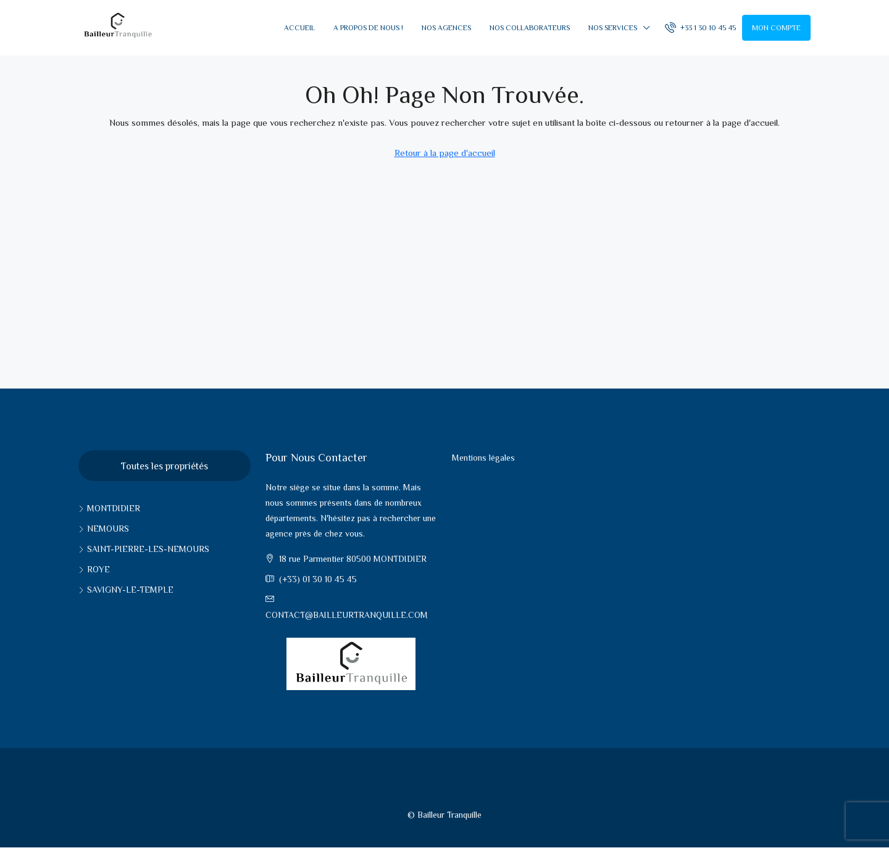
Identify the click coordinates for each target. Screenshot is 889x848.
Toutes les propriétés (164, 466)
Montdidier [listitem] (109, 508)
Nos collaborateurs (530, 27)
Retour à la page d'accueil (444, 152)
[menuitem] (700, 27)
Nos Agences (446, 27)
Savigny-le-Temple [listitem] (125, 590)
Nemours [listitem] (103, 528)
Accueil (299, 27)
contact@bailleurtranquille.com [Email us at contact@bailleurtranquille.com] (346, 615)
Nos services (612, 27)
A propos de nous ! (368, 27)
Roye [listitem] (94, 569)
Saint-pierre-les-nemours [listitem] (143, 549)
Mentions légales (483, 458)
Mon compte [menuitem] (776, 27)
